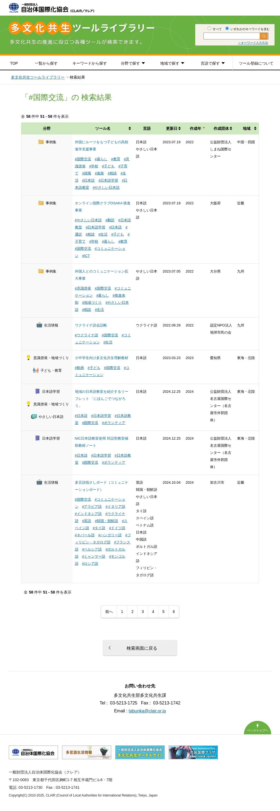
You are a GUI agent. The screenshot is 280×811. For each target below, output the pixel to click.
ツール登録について (256, 63)
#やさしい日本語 (106, 187)
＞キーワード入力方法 (253, 42)
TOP (14, 63)
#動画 (79, 368)
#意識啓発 (83, 288)
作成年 (195, 128)
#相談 (112, 173)
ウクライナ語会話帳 (91, 325)
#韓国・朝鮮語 (106, 521)
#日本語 (88, 180)
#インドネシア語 (88, 514)
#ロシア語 (90, 563)
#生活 (102, 234)
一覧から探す (46, 63)
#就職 (86, 173)
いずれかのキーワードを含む (247, 29)
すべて (215, 29)
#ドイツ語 (117, 528)
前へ (109, 611)
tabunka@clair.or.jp (147, 711)
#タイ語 (99, 528)
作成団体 (221, 128)
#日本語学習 (108, 180)
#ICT (86, 256)
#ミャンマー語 (93, 556)
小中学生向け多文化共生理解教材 (101, 358)
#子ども (108, 166)
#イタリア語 (115, 507)
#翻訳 (109, 220)
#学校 (93, 166)
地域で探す (169, 63)
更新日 (171, 128)
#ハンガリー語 (109, 535)
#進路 (99, 173)
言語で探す (210, 63)
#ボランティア (113, 423)
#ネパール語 (85, 535)
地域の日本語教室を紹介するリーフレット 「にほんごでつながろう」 (101, 398)
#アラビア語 (92, 507)
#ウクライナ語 (86, 335)
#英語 (86, 521)
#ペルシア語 (92, 549)
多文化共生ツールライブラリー (38, 77)
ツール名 (102, 128)
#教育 (115, 159)
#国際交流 (83, 159)
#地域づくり (92, 302)
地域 (246, 128)
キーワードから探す (89, 63)
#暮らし (101, 159)
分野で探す (130, 63)
